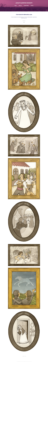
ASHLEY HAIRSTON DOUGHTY (24, 3)
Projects (20, 5)
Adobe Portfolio (29, 361)
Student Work (26, 5)
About (16, 5)
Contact (32, 5)
